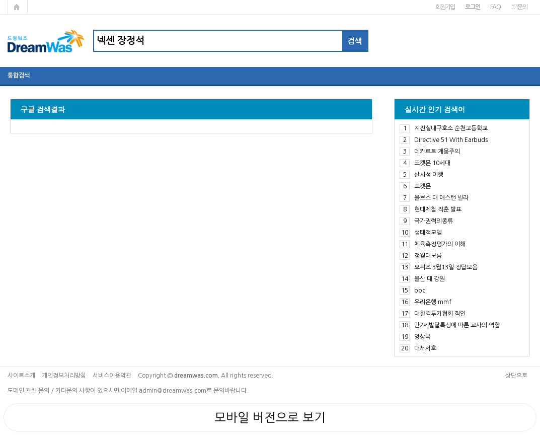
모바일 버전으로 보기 (270, 417)
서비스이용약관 (112, 376)
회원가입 (445, 7)
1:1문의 (519, 7)
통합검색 (19, 75)
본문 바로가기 (0, 0)
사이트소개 (21, 376)
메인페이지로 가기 (17, 7)
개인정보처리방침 (64, 376)
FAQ (495, 7)
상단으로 (516, 376)
